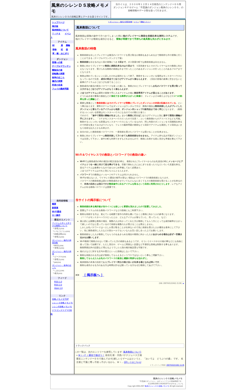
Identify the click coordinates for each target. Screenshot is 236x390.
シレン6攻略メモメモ (62, 306)
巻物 (54, 49)
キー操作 (56, 215)
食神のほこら (58, 77)
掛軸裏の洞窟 (58, 73)
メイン (136, 22)
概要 (54, 204)
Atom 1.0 (58, 288)
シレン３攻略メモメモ (62, 303)
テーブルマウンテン (61, 66)
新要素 (55, 208)
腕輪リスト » (145, 22)
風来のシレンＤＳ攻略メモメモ (157, 386)
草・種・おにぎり (60, 53)
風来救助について (60, 30)
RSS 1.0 (58, 282)
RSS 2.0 (58, 285)
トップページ (58, 22)
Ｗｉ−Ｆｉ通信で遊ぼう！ (91, 355)
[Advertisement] (62, 144)
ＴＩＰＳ (56, 33)
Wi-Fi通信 (56, 211)
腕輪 (68, 45)
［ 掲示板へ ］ (93, 275)
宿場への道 (57, 62)
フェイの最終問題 (60, 89)
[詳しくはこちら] (132, 362)
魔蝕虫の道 (57, 70)
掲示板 (55, 26)
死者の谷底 (57, 85)
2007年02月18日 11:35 (175, 365)
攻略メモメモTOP (60, 299)
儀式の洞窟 (57, 81)
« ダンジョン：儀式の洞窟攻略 (120, 22)
